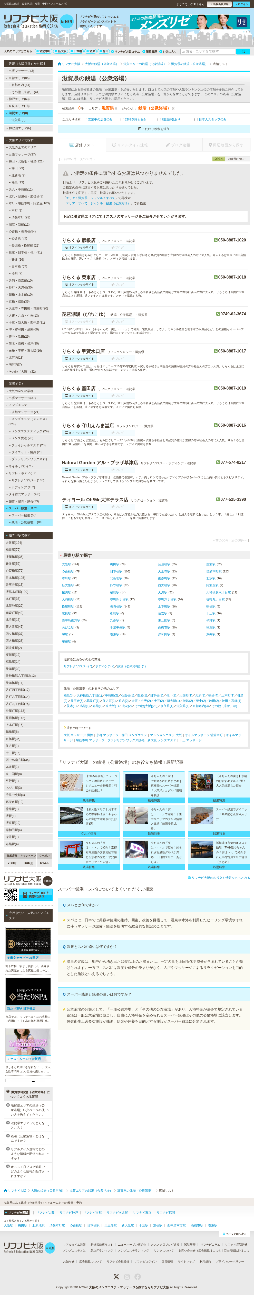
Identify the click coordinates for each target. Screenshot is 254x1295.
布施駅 (66, 641)
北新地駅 (116, 578)
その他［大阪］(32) (21, 371)
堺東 (90, 51)
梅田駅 (114, 564)
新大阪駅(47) (14, 626)
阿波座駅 (212, 585)
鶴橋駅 (211, 606)
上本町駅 (164, 606)
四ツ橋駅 (116, 585)
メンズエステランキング (133, 1250)
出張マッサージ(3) (20, 71)
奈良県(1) (166, 706)
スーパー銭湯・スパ (21, 508)
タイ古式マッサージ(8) (23, 494)
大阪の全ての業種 (19, 391)
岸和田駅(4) (14, 830)
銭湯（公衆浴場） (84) (26, 522)
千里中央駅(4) (15, 795)
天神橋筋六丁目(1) (89, 695)
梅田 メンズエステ (134, 735)
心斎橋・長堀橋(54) (21, 231)
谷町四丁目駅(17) (18, 690)
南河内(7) (14, 364)
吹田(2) (214, 701)
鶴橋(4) (213, 695)
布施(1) (98, 706)
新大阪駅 (68, 585)
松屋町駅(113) (15, 711)
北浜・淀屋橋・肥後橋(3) (24, 196)
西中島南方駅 (71, 620)
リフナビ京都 (92, 1212)
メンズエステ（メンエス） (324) (28, 421)
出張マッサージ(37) (21, 154)
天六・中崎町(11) (19, 189)
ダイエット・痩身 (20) (26, 452)
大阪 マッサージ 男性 (78, 735)
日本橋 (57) (18, 266)
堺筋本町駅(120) (17, 592)
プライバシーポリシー (230, 1261)
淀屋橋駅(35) (14, 557)
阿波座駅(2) (14, 648)
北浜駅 (211, 578)
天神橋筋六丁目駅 (218, 592)
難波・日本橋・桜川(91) (24, 252)
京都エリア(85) (18, 78)
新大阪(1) (173, 701)
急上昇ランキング (102, 1250)
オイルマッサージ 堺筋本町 (204, 735)
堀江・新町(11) (18, 224)
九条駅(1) (12, 767)
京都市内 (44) (19, 85)
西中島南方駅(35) (18, 760)
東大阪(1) (112, 706)
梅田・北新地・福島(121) (25, 161)
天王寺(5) (77, 701)
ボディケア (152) (22, 487)
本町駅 (66, 578)
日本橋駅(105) (15, 578)
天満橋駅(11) (14, 683)
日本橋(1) (156, 695)
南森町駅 (164, 578)
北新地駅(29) (14, 605)
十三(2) (159, 701)
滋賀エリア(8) (17, 113)
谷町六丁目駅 (167, 599)
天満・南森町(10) (19, 280)
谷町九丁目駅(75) (18, 704)
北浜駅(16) (13, 620)
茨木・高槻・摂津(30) (22, 343)
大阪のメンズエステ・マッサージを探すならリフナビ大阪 (129, 1287)
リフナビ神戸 (69, 1212)
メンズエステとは (74, 1250)
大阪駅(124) (14, 543)
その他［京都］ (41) (24, 92)
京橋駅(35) (13, 739)
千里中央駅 (117, 627)
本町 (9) (15, 210)
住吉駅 (162, 613)
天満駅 (162, 592)
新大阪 (60, 51)
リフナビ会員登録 (118, 1261)
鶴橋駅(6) (12, 732)
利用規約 (205, 1261)
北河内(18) (15, 357)
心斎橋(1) (127, 695)
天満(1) (200, 695)
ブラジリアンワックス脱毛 (126, 740)
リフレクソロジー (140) (26, 480)
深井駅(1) (12, 837)
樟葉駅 (211, 627)
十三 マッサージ (190, 740)
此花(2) (127, 706)
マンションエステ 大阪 (166, 735)
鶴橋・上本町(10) (19, 294)
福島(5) (69, 695)
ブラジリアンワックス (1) (28, 459)
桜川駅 (66, 592)
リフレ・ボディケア (21, 473)
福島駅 (114, 592)
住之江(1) (109, 701)
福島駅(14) (13, 661)
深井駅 (211, 634)
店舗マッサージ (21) (24, 412)
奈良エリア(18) (18, 106)
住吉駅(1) (12, 746)
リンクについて (164, 1250)
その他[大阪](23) (146, 706)
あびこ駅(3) (14, 788)
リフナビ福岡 (166, 1212)
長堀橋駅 (116, 606)
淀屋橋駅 (164, 564)
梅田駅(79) (13, 549)
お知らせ (68, 1261)
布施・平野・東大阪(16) (24, 350)
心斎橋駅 (68, 571)
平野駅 (211, 620)
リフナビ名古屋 (117, 1212)
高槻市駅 (164, 627)
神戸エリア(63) (18, 99)
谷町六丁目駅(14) (18, 697)
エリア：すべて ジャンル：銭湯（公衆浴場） (98, 203)
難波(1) (142, 695)
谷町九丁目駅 (215, 599)
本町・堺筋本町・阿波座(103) (28, 203)
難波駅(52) (13, 564)
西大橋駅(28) (14, 641)
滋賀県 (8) (17, 120)
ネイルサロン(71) (19, 466)
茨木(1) (72, 706)
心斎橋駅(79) (14, 570)
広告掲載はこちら (209, 1250)
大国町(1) (185, 695)
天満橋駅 (68, 599)
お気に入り (168, 51)
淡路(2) (188, 701)
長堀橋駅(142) (15, 718)
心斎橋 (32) (18, 238)
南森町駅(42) (14, 613)
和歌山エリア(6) (18, 128)
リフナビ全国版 (16, 1212)
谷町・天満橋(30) (19, 287)
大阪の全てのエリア (21, 147)
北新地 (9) (17, 175)
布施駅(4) (12, 844)
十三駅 (211, 613)
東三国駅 (164, 620)
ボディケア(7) (104, 666)
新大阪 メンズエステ (162, 740)
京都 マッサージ (107, 735)
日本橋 (76, 51)
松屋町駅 (68, 606)
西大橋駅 (164, 585)
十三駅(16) (13, 753)
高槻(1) (85, 706)
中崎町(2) (111, 695)
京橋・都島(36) (18, 301)
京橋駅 (66, 613)
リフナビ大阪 (45, 1212)
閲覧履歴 (149, 51)
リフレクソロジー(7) (78, 666)
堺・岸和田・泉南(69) (22, 329)
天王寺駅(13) (14, 584)
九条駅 (114, 620)
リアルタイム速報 (74, 1244)
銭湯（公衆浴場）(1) (131, 666)
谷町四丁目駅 (119, 599)
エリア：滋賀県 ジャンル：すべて (90, 198)
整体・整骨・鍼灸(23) (22, 501)
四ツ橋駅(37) (14, 634)
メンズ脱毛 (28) (21, 438)
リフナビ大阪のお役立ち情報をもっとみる (219, 878)
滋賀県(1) (183, 706)
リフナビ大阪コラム (125, 51)
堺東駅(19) (13, 823)
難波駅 (211, 564)
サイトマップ (186, 1261)
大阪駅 (66, 564)
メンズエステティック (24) (29, 431)
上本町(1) (228, 695)
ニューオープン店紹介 (132, 1244)
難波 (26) (16, 259)
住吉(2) (124, 701)
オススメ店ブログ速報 (165, 1244)
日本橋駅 (116, 571)
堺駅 (65, 634)
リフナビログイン (145, 1261)
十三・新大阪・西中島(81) (25, 322)
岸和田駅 (164, 634)
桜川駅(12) (13, 655)
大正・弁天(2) (141, 701)
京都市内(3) (201, 706)
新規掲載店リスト (102, 1244)
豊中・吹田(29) (18, 336)
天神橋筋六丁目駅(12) (21, 676)
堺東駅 (114, 634)
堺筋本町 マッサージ (90, 740)
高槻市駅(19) (14, 802)
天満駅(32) (13, 669)
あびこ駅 (68, 627)
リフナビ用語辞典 (236, 1244)
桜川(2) (171, 695)
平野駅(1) (12, 781)
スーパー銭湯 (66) (22, 515)
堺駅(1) (11, 816)
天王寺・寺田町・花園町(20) (27, 308)
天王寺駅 (164, 571)
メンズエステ (16, 405)
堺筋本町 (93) (19, 217)
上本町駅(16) (14, 725)
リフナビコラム (210, 1244)
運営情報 (167, 1261)
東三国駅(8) (14, 774)
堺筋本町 (43, 51)
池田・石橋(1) (231, 701)
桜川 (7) (15, 273)
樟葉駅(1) (12, 809)
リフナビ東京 (142, 1212)
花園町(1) (93, 701)
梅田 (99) (16, 168)
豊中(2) (201, 701)
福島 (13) (16, 182)
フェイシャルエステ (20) (27, 445)
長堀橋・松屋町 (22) (24, 245)
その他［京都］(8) (224, 706)
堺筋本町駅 (214, 571)
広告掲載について (90, 1261)
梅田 (104, 51)
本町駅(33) (13, 599)
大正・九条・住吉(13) (22, 315)
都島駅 (114, 613)
